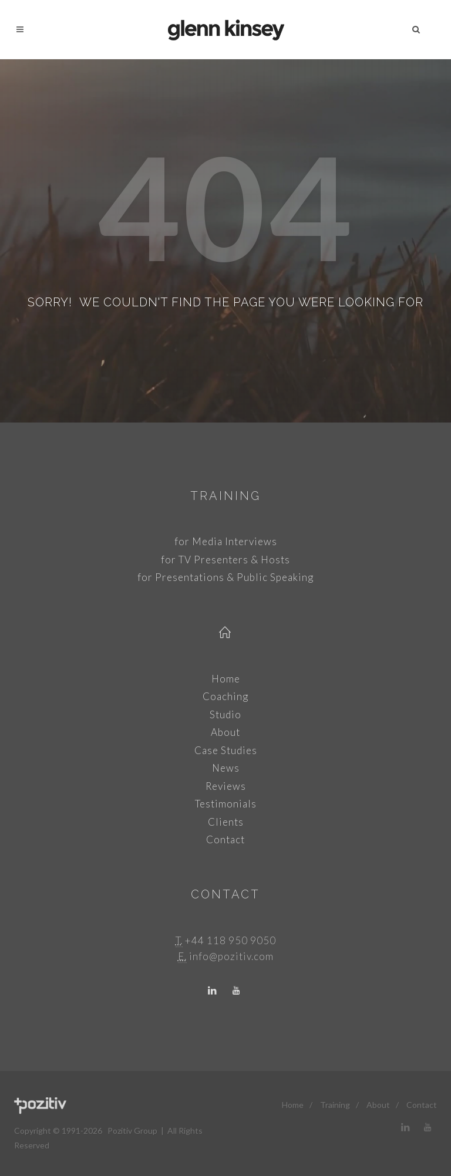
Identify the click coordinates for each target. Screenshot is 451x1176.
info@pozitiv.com (231, 956)
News (226, 768)
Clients (226, 822)
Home (225, 679)
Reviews (226, 786)
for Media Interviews (225, 541)
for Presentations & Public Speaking (225, 577)
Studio (225, 714)
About (225, 732)
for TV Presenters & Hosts (225, 559)
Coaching (225, 696)
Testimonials (226, 803)
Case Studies (225, 750)
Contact (225, 839)
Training (225, 496)
